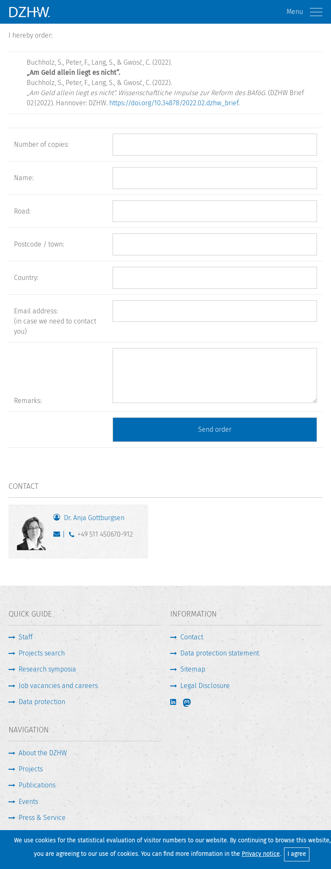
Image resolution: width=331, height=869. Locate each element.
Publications (37, 785)
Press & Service (42, 818)
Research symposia (47, 669)
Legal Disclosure (205, 686)
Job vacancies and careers (58, 686)
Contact (191, 637)
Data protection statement (219, 653)
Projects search (42, 653)
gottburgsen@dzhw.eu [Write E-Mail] (58, 536)
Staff (26, 637)
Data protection (42, 702)
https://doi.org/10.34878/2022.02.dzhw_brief (173, 103)
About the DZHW (43, 753)
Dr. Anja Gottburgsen (94, 518)
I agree (296, 854)
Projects (31, 769)
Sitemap (192, 669)
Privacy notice (261, 854)
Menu (305, 12)
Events (28, 802)
